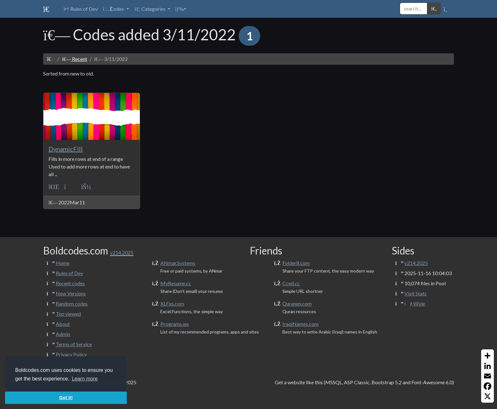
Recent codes (70, 283)
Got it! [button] (66, 397)
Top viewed (68, 314)
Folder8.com (296, 263)
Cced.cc (291, 283)
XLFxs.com (172, 303)
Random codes (72, 303)
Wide (414, 303)
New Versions (71, 293)
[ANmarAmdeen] (86, 187)
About (63, 324)
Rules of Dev (69, 273)
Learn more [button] (85, 378)
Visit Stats (415, 293)
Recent (74, 59)
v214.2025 (416, 263)
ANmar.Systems (177, 263)
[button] (115, 9)
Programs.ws (174, 324)
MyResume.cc (175, 283)
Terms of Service (74, 344)
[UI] (70, 187)
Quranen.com (297, 303)
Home (62, 263)
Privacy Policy (71, 354)
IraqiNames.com (300, 324)
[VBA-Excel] (53, 187)
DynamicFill (65, 149)
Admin (63, 334)
